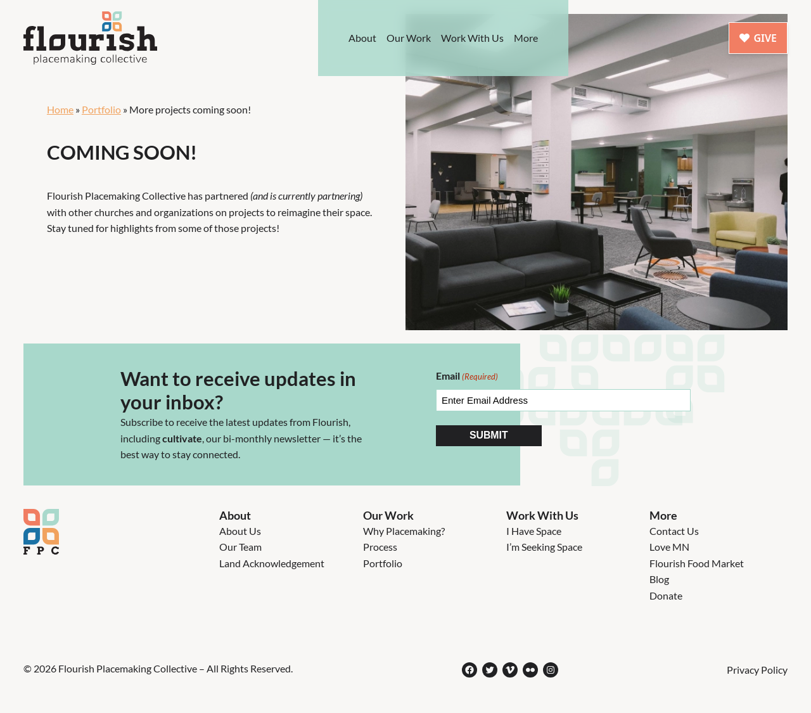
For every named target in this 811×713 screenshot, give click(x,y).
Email (467, 376)
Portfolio (101, 109)
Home (60, 109)
